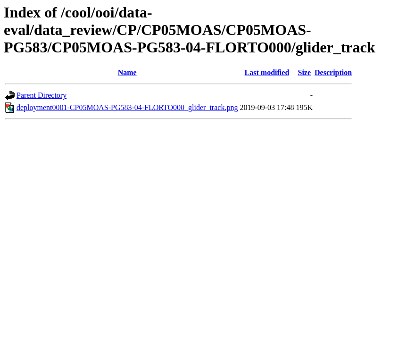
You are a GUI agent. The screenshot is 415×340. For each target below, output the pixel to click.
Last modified (267, 72)
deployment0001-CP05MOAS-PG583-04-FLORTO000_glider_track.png (127, 107)
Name (127, 72)
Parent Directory (41, 95)
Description (333, 72)
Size (304, 72)
